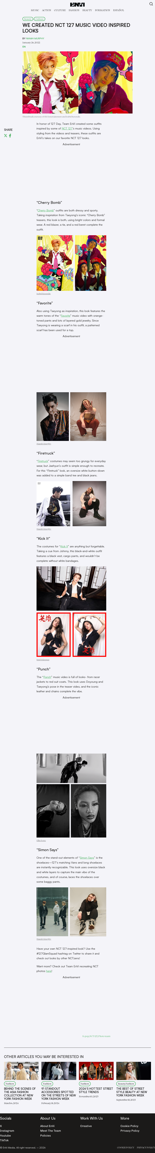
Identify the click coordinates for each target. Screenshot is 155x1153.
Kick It (64, 546)
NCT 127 (67, 128)
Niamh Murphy (35, 38)
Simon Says (87, 857)
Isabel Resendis (44, 293)
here (48, 971)
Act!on (46, 10)
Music (35, 10)
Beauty (87, 10)
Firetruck (43, 461)
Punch (47, 677)
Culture (60, 10)
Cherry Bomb (46, 210)
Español (118, 10)
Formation (102, 10)
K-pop (85, 1036)
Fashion (74, 10)
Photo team (104, 1036)
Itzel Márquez (43, 659)
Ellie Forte (41, 840)
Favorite (65, 315)
